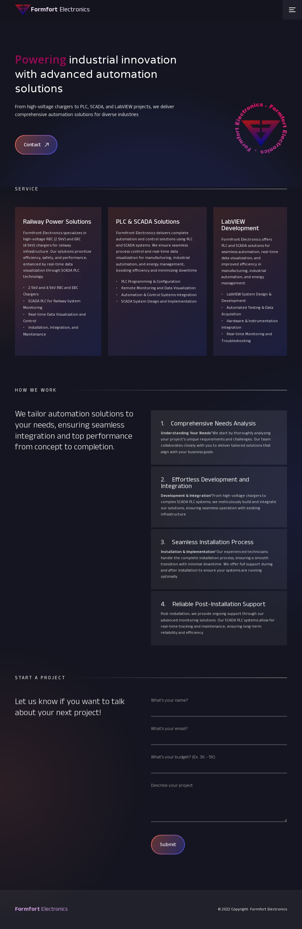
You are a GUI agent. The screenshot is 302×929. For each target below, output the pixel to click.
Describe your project (172, 800)
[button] (292, 10)
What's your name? (169, 715)
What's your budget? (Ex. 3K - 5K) (183, 772)
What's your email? (169, 744)
